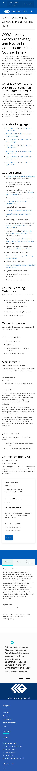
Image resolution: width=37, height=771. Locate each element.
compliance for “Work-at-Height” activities (19, 249)
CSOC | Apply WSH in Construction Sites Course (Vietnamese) (18, 158)
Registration (28, 4)
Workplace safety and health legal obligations (20, 176)
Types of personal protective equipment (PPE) (18, 215)
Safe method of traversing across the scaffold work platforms (20, 266)
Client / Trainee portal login (13, 4)
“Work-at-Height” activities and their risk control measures (18, 226)
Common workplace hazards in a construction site (16, 202)
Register (9, 537)
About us (6, 712)
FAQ (4, 726)
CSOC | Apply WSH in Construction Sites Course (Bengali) (18, 141)
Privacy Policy (7, 719)
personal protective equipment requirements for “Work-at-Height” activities (20, 240)
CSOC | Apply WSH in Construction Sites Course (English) (18, 152)
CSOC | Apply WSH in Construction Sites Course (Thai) (18, 163)
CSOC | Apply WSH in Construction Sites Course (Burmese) (18, 146)
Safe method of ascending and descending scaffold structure (19, 257)
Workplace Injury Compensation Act (20, 193)
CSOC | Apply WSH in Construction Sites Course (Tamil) (18, 129)
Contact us (6, 716)
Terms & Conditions (9, 723)
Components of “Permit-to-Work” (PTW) (19, 210)
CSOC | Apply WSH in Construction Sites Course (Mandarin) (18, 135)
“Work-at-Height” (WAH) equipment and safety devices (19, 232)
